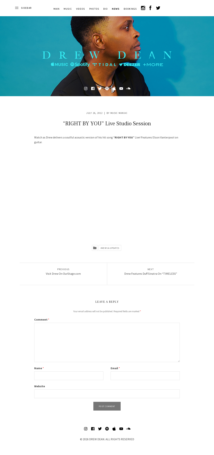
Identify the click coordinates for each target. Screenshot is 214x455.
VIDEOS (80, 8)
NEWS (115, 8)
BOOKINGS (130, 8)
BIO (105, 8)
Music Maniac (119, 113)
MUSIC (68, 8)
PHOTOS (94, 8)
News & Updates (110, 248)
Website (39, 386)
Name (39, 368)
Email (115, 368)
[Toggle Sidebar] (23, 8)
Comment (41, 319)
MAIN (57, 8)
